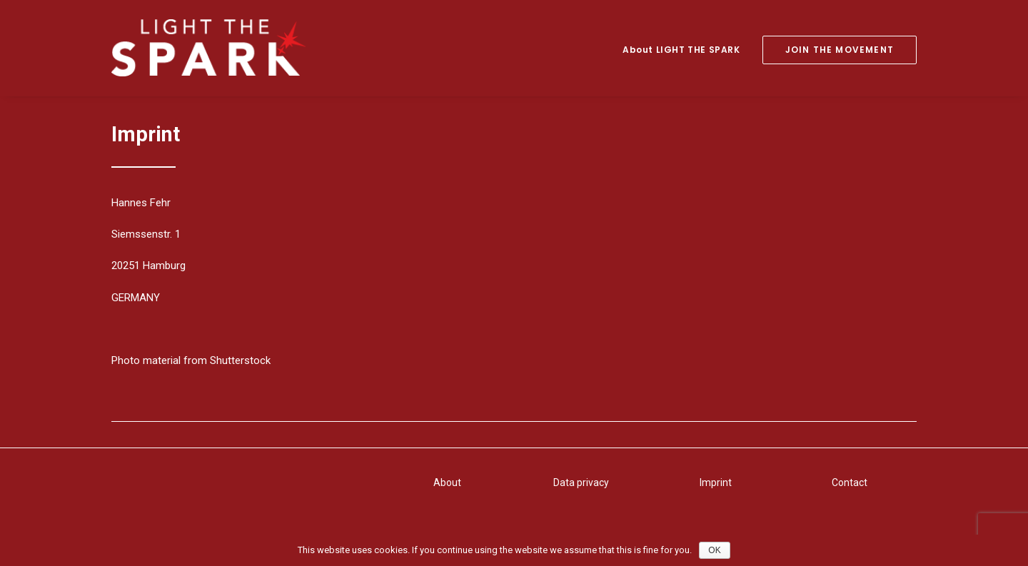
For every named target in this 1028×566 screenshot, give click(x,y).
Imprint (716, 482)
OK (714, 550)
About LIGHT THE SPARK (681, 50)
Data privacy (581, 482)
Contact (849, 482)
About (447, 482)
